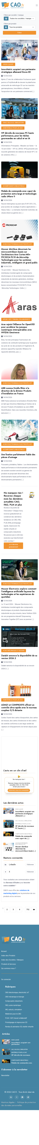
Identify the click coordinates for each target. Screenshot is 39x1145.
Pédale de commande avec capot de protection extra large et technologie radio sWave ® (18, 194)
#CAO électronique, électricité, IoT (17, 244)
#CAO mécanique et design (13, 650)
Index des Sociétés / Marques (12, 960)
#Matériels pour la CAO (13, 128)
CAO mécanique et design (14, 997)
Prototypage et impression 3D (16, 1022)
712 (27, 909)
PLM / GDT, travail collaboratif (16, 1018)
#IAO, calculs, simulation (13, 123)
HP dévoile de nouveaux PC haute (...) (24, 827)
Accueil (4, 951)
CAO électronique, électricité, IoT (21, 843)
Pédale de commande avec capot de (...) (23, 837)
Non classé (19, 809)
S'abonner (30, 864)
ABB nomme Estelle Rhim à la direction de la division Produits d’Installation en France (16, 391)
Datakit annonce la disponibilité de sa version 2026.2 (19, 657)
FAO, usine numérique (13, 1005)
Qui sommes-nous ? (8, 968)
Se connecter (6, 979)
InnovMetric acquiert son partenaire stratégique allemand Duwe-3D (18, 71)
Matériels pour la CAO (23, 823)
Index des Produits (8, 956)
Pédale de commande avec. (21, 1063)
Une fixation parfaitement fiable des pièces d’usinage (18, 456)
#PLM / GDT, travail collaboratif (16, 319)
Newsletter (5, 1075)
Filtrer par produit (10, 24)
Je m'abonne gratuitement (13, 545)
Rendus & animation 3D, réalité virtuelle (19, 1027)
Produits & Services (8, 964)
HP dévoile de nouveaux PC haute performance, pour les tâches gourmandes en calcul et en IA (17, 136)
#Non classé (8, 64)
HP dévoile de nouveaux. (20, 1055)
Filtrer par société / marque (14, 15)
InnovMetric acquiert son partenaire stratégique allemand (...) (24, 813)
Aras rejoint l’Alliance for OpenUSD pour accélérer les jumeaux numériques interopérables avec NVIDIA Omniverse (18, 328)
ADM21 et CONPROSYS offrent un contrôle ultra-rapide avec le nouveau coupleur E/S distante (19, 707)
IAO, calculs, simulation (23, 820)
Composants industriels (23, 834)
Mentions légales (8, 1102)
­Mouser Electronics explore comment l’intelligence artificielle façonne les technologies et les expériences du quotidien (18, 592)
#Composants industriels (14, 186)
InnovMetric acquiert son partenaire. (20, 1043)
